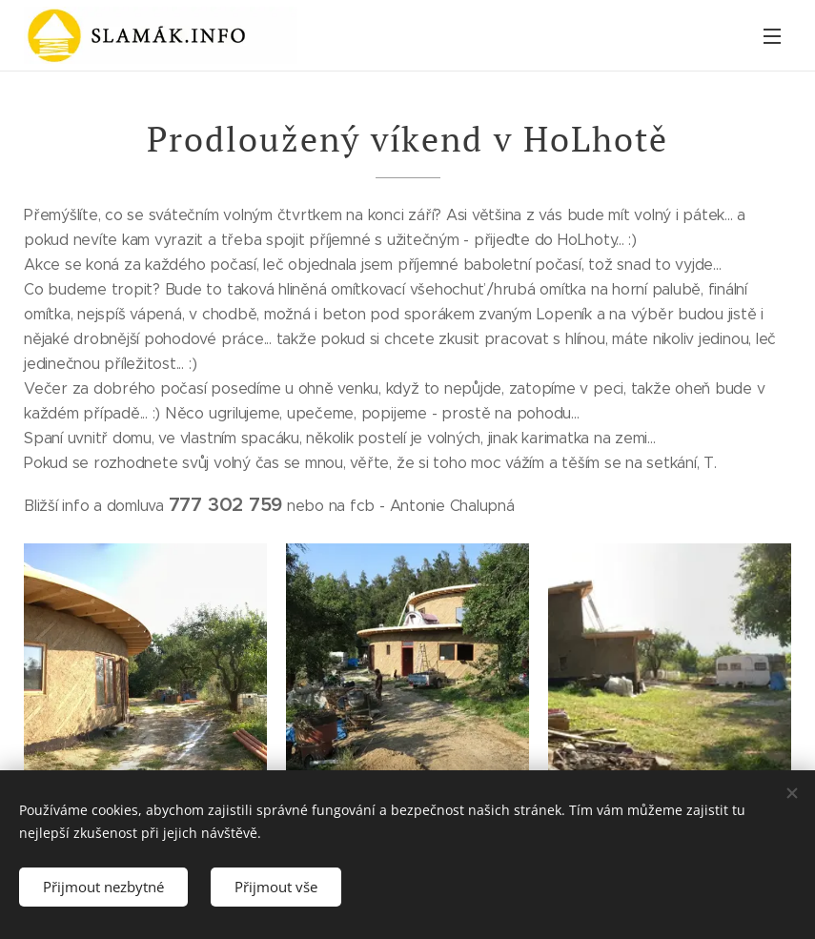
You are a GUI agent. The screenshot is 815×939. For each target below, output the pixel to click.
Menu (772, 36)
